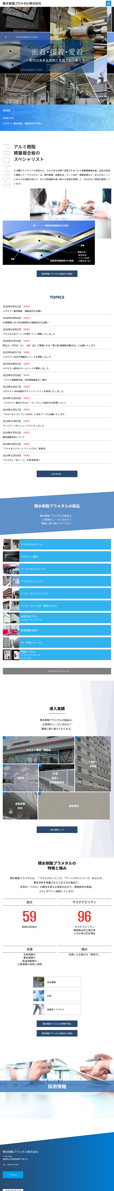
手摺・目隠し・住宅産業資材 (56, 778)
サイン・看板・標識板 (38, 750)
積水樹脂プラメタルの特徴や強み (57, 1023)
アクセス (13, 1174)
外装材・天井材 (93, 764)
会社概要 (51, 982)
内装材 (20, 778)
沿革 (49, 995)
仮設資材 (74, 806)
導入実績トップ (57, 829)
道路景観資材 (20, 806)
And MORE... (57, 473)
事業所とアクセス (55, 1009)
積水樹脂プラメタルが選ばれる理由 (57, 273)
